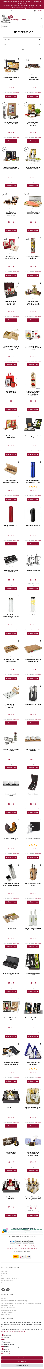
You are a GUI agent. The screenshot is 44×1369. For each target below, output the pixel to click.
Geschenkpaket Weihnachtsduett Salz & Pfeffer (33, 348)
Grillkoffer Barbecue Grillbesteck (11, 570)
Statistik (6, 1337)
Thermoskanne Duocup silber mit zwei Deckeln (11, 884)
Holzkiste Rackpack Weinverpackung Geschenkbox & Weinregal (33, 392)
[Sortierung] (22, 39)
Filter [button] (22, 50)
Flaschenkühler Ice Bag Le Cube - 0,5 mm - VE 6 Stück (33, 1198)
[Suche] (41, 27)
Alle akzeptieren (22, 1358)
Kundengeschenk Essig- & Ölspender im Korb (33, 1108)
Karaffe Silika (32, 615)
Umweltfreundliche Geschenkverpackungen (14, 1300)
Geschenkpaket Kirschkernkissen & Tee (11, 257)
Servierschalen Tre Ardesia (11, 794)
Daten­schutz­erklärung (8, 1331)
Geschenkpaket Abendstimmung (11, 1152)
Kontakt (3, 1298)
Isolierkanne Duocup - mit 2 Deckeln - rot (11, 526)
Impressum (4, 1273)
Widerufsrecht (5, 1315)
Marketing (7, 1342)
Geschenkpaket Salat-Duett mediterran (33, 167)
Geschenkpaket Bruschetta (11, 436)
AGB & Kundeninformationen (10, 1278)
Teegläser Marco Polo (33, 570)
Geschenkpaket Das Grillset (33, 973)
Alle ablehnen (22, 1361)
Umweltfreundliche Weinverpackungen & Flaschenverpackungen (21, 1303)
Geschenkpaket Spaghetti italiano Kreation (33, 124)
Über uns (4, 1271)
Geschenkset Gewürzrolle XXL (33, 78)
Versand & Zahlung (7, 1312)
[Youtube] (3, 1289)
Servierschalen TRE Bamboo (33, 749)
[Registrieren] (11, 11)
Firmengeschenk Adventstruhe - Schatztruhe (11, 303)
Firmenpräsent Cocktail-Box (33, 1018)
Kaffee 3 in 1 (11, 1107)
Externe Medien (9, 1344)
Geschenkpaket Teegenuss (11, 1197)
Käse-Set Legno (11, 928)
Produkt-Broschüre (7, 1305)
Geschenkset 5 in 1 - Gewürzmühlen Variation (11, 167)
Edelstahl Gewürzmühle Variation (11, 749)
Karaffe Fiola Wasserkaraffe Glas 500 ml (11, 616)
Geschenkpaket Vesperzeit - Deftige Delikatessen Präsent (33, 303)
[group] (11, 66)
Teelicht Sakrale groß (11, 839)
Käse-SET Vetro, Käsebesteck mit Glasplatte (11, 706)
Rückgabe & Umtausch (8, 1310)
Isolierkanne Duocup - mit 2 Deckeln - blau (33, 481)
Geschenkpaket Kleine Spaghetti (33, 257)
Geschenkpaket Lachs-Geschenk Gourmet (33, 212)
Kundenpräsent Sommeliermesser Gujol (11, 481)
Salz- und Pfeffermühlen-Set (11, 1018)
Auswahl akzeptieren (22, 1365)
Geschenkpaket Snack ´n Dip (11, 78)
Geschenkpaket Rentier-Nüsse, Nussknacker (11, 1063)
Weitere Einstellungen (8, 1354)
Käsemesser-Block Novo (33, 704)
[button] (3, 11)
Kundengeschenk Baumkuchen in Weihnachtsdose (33, 1153)
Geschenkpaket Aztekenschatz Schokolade (11, 213)
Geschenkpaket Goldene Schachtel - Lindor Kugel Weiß (11, 348)
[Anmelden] (7, 11)
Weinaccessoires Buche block (33, 884)
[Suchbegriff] (22, 26)
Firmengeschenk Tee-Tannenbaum (33, 1063)
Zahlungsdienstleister (11, 1340)
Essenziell (7, 1335)
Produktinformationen (8, 1308)
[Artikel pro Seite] (22, 44)
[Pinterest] (8, 1289)
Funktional (7, 1351)
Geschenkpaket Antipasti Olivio (33, 436)
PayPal (6, 1349)
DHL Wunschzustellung (11, 1347)
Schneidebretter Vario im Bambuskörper (33, 660)
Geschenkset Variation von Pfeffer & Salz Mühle (11, 123)
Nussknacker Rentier (33, 839)
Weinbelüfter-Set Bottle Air (11, 973)
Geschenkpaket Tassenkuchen (11, 391)
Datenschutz (5, 1276)
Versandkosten (16, 92)
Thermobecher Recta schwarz (33, 526)
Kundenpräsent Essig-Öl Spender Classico (33, 929)
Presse (3, 1283)
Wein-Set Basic (33, 794)
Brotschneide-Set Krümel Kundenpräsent (11, 660)
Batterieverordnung (7, 1280)
